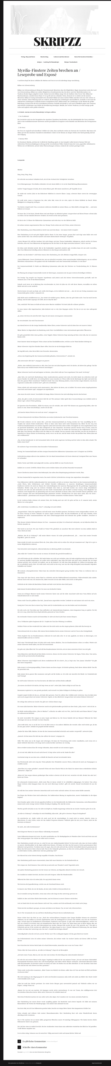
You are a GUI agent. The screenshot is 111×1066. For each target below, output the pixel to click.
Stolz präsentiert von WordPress (16, 1063)
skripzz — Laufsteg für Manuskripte (48, 62)
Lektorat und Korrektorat (61, 57)
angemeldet (26, 1052)
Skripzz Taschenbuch (70, 62)
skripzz (57, 41)
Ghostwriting (44, 57)
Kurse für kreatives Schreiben (83, 57)
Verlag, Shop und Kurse (28, 57)
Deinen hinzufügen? (52, 1041)
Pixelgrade (38, 1063)
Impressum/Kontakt (97, 1063)
